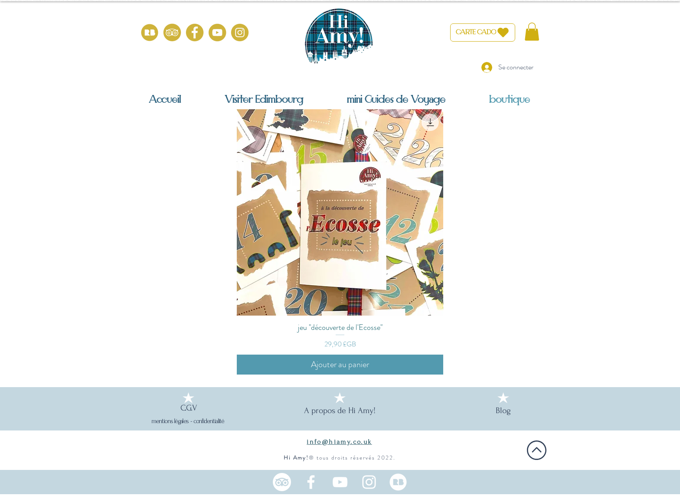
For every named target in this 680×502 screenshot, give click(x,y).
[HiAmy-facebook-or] (195, 32)
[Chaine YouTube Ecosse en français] (340, 482)
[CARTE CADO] (482, 32)
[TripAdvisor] (282, 482)
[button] (531, 32)
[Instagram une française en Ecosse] (369, 482)
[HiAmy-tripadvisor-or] (172, 32)
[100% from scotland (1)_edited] (398, 482)
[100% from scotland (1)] (150, 32)
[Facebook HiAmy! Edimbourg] (311, 482)
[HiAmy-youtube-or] (217, 32)
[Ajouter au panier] (340, 365)
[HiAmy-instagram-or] (240, 32)
